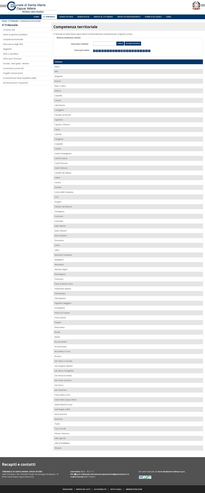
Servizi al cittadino (103, 17)
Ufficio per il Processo (12, 58)
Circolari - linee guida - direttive (16, 63)
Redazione (68, 489)
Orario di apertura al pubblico (15, 34)
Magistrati (7, 49)
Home (36, 17)
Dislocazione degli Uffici (13, 44)
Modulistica (83, 17)
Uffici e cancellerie (10, 54)
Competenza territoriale (13, 39)
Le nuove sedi (9, 29)
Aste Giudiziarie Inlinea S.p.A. (171, 471)
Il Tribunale (49, 17)
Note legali (116, 489)
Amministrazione (134, 489)
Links (168, 17)
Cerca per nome (81, 50)
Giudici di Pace (66, 17)
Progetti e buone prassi (13, 73)
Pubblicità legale (153, 17)
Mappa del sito (83, 489)
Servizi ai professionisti (128, 17)
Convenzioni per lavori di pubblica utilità (19, 78)
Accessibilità (100, 489)
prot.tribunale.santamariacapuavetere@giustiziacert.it (102, 474)
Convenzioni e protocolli (13, 68)
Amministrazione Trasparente (15, 83)
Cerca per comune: (80, 44)
